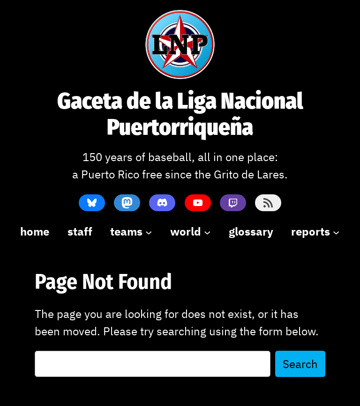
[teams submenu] (131, 231)
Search (300, 363)
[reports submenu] (315, 231)
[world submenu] (190, 231)
